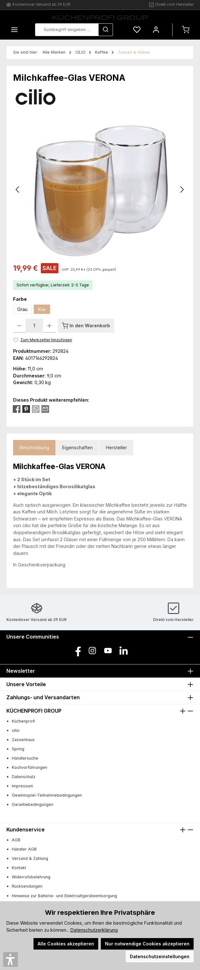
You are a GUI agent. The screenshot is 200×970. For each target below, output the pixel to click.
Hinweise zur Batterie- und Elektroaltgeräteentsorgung (64, 895)
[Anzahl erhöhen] (49, 326)
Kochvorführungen (29, 767)
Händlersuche (25, 758)
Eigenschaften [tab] (77, 447)
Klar (42, 309)
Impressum (22, 786)
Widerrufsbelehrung (31, 877)
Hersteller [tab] (116, 447)
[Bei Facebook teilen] (16, 408)
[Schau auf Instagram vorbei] (92, 650)
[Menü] (14, 29)
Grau (22, 309)
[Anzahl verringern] (19, 326)
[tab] (34, 448)
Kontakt (19, 867)
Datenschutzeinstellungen (159, 956)
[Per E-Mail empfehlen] (45, 408)
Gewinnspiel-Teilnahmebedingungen (47, 795)
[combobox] (67, 29)
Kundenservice (25, 829)
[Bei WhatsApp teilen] (36, 408)
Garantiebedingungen (32, 804)
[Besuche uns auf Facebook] (77, 650)
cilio (15, 730)
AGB (16, 839)
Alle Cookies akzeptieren (66, 943)
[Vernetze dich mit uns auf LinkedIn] (123, 650)
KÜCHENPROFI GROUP (34, 711)
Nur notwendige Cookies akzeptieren (147, 943)
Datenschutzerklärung (94, 930)
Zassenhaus (23, 739)
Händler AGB (24, 849)
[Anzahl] (34, 326)
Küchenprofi (23, 721)
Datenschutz (23, 776)
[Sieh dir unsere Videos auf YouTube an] (108, 650)
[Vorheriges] (18, 189)
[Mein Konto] (156, 29)
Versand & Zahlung (30, 858)
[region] (100, 189)
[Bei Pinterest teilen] (26, 408)
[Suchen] (105, 29)
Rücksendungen (27, 886)
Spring (18, 748)
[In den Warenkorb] (86, 326)
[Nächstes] (182, 189)
